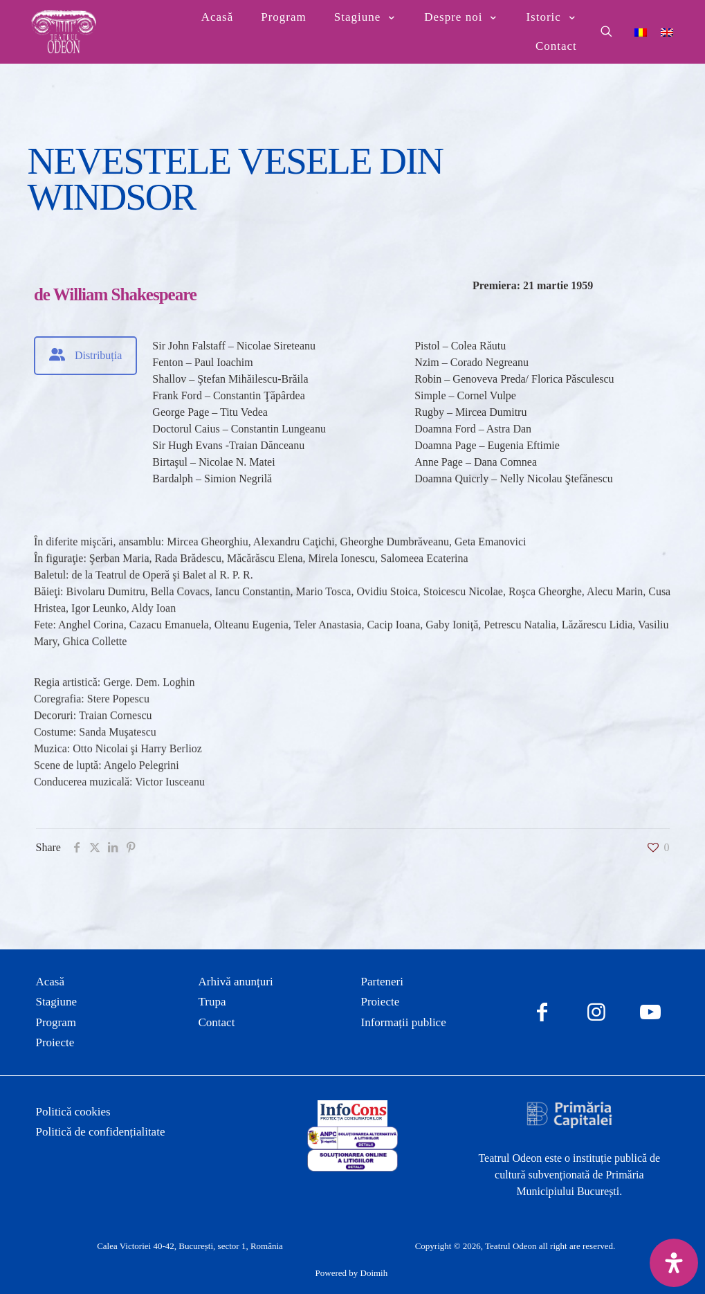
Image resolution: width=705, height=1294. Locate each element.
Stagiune (56, 1001)
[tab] (85, 355)
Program (56, 1022)
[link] (352, 1113)
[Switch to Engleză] (667, 31)
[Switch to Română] (641, 31)
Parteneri (382, 981)
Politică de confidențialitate (100, 1131)
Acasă (50, 981)
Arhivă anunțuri (236, 981)
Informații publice (403, 1022)
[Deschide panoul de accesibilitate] (674, 1263)
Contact (217, 1022)
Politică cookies (73, 1111)
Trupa (212, 1001)
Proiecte (55, 1042)
